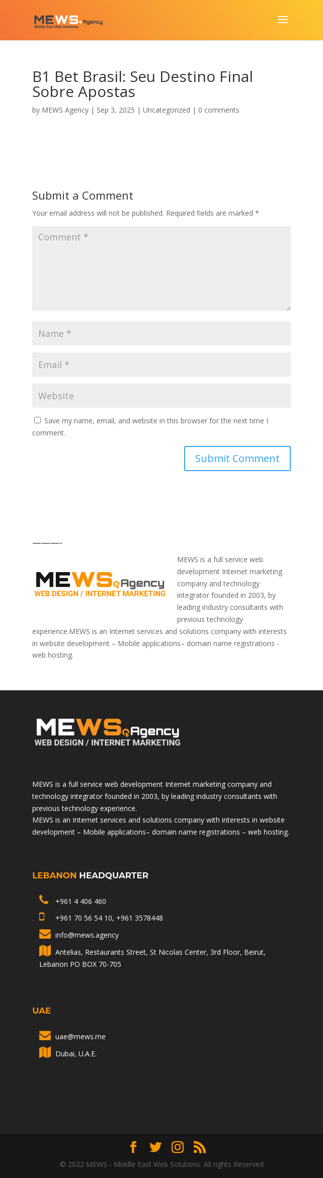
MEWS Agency (65, 110)
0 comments (218, 110)
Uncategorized (166, 110)
